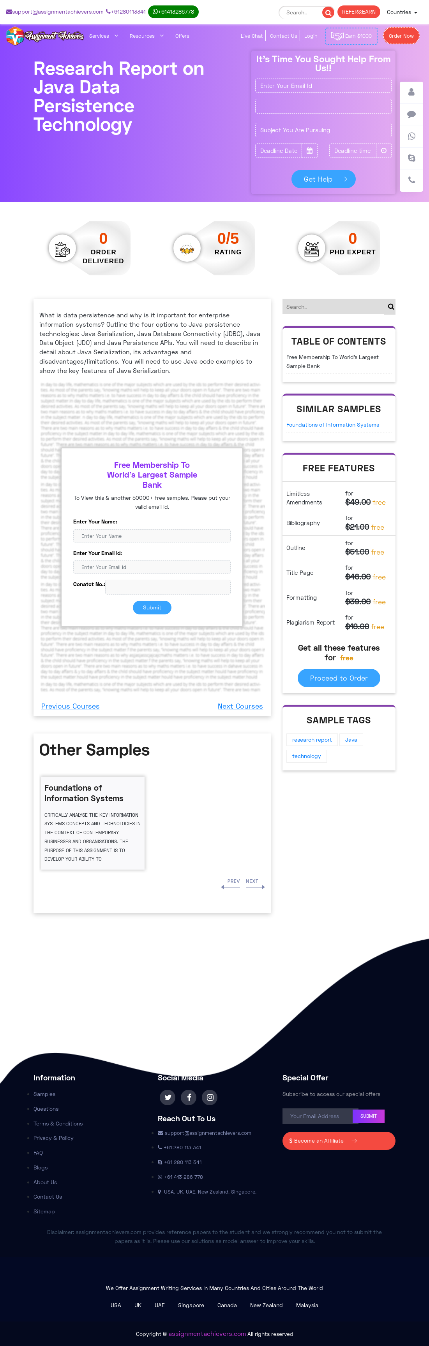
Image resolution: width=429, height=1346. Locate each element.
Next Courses (240, 706)
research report (312, 739)
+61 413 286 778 (173, 11)
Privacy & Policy (54, 1137)
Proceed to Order (339, 678)
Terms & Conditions (58, 1123)
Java (351, 739)
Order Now (401, 36)
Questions (46, 1108)
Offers (182, 36)
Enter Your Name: (95, 521)
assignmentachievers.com (207, 1333)
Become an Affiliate (321, 1140)
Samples (44, 1093)
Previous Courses (70, 706)
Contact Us (283, 36)
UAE (160, 1305)
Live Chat (252, 36)
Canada (227, 1305)
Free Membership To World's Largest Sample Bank (332, 361)
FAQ (38, 1152)
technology (306, 756)
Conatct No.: (89, 584)
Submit (152, 607)
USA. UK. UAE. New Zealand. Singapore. (207, 1191)
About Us (45, 1182)
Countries (400, 12)
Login (311, 36)
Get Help (323, 179)
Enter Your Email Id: (97, 552)
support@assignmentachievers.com (55, 11)
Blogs (41, 1167)
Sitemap (44, 1211)
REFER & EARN (359, 11)
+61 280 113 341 (126, 11)
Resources (147, 36)
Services (103, 36)
